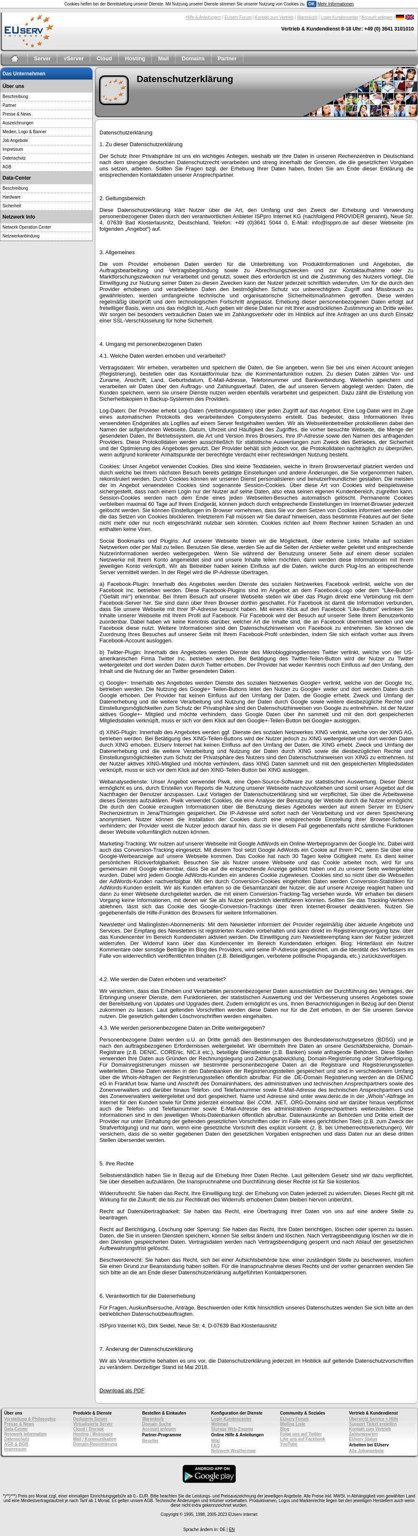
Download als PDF (122, 1390)
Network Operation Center (27, 227)
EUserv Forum (237, 17)
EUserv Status (363, 1439)
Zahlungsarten (363, 1434)
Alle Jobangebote (366, 1450)
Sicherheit (12, 206)
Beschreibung (15, 96)
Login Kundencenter (339, 17)
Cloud (104, 58)
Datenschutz (14, 158)
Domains (193, 58)
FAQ (215, 1445)
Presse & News (17, 114)
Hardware (11, 197)
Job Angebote (15, 140)
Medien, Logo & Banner (24, 131)
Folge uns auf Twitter (301, 1434)
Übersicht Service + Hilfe (373, 1419)
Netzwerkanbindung (21, 236)
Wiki (215, 1440)
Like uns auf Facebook (302, 1439)
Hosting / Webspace (93, 1434)
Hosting (135, 58)
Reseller (150, 1440)
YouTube (288, 1444)
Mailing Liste (293, 1424)
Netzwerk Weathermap (233, 1450)
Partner (227, 58)
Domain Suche (156, 1424)
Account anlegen (377, 17)
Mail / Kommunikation (94, 1439)
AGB (7, 167)
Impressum (13, 149)
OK (311, 4)
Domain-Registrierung (95, 1444)
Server (42, 58)
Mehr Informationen (335, 4)
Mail (163, 58)
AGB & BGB (16, 1444)
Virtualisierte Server (92, 1424)
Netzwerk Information (25, 1434)
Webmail (219, 1424)
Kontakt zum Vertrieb (274, 17)
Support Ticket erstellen (373, 1424)
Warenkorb (307, 17)
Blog (284, 1429)
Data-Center (16, 1429)
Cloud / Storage (88, 1429)
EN (232, 1529)
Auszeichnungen (18, 123)
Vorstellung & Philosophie (30, 1419)
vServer (74, 58)
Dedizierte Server (90, 1419)
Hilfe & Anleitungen (203, 17)
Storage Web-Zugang (232, 1429)
